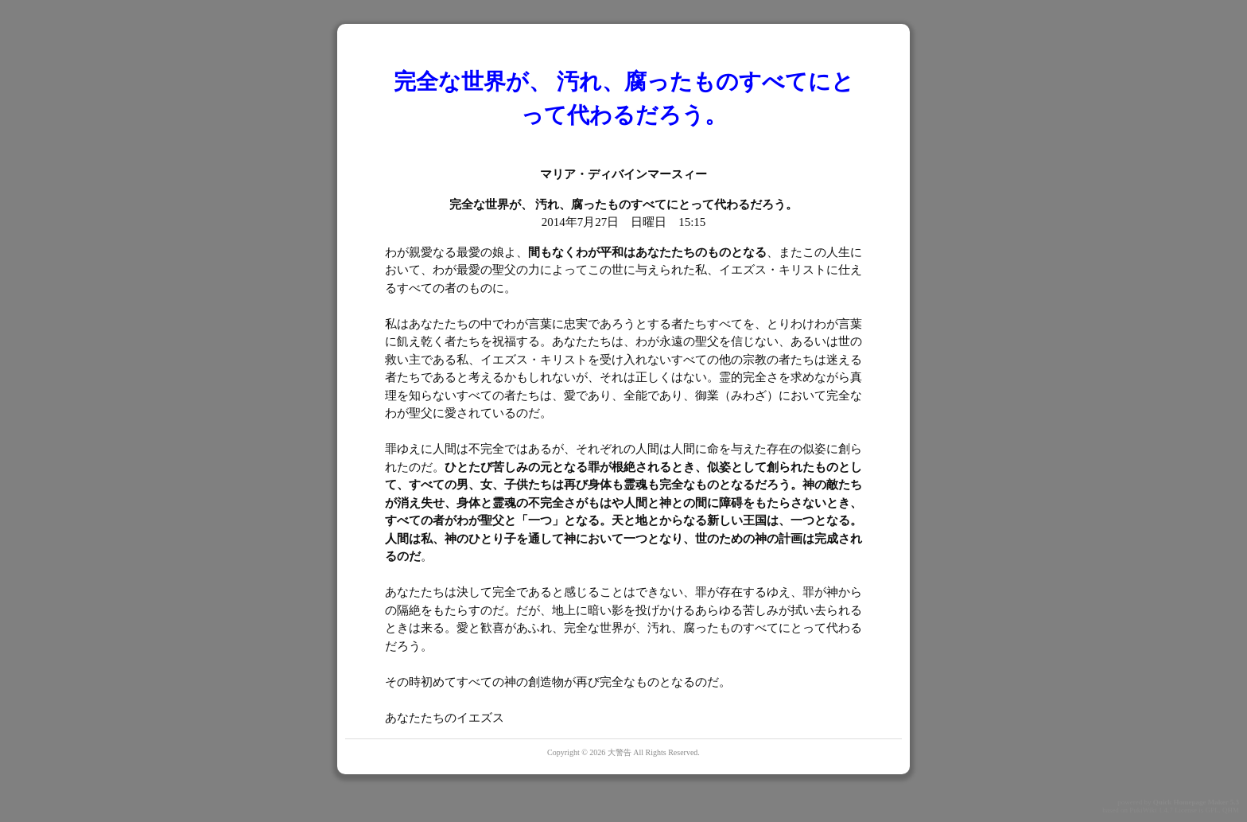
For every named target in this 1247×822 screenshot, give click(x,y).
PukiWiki (1142, 810)
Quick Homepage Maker (1191, 802)
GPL (1211, 810)
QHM (1230, 810)
